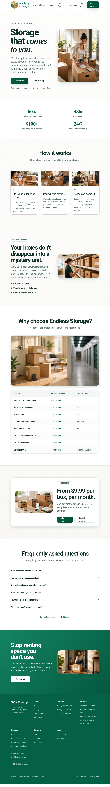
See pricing (39, 81)
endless (20, 705)
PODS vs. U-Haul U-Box (89, 719)
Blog (12, 737)
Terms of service (63, 741)
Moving (51, 5)
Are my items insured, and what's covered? (55, 586)
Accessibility (38, 745)
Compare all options (88, 709)
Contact (37, 741)
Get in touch (65, 620)
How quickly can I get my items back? (55, 594)
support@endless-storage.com (87, 780)
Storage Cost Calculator (66, 709)
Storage (42, 5)
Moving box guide (17, 756)
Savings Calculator (64, 713)
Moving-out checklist (19, 745)
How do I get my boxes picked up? (55, 578)
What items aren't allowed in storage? (55, 609)
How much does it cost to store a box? (55, 570)
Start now (63, 519)
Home (33, 5)
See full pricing (82, 519)
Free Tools (60, 5)
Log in (81, 5)
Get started (91, 5)
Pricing (36, 713)
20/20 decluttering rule (19, 767)
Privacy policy (62, 737)
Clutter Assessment (64, 716)
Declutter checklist (18, 741)
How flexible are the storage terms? (55, 601)
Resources (73, 5)
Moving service (39, 716)
